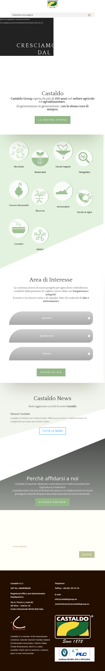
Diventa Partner (52, 502)
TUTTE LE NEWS (52, 431)
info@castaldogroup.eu (66, 599)
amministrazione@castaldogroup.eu (72, 604)
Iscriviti (87, 554)
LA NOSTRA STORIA (51, 119)
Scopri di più (48, 372)
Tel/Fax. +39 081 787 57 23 (67, 588)
